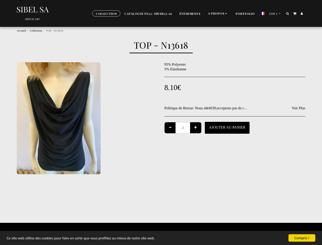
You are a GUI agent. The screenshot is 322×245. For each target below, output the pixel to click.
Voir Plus (298, 108)
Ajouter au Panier (227, 127)
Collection (36, 30)
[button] (218, 13)
